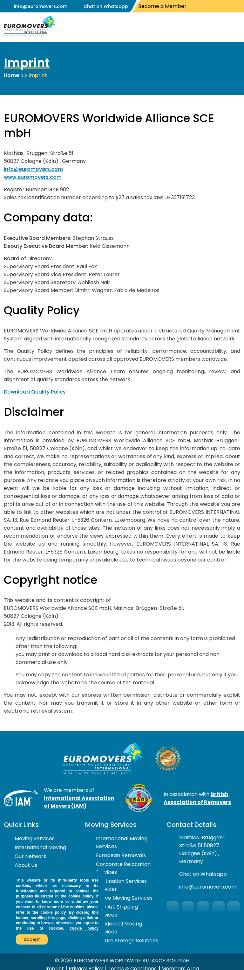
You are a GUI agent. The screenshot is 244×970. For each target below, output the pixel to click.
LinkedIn (237, 6)
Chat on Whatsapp (106, 6)
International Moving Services (121, 842)
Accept (32, 939)
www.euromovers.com (33, 177)
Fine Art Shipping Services (117, 910)
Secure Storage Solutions (127, 940)
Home (11, 75)
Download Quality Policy (35, 391)
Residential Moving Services (119, 927)
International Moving (40, 847)
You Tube (218, 6)
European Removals (121, 855)
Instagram (228, 6)
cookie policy (84, 928)
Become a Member (162, 6)
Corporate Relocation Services (123, 868)
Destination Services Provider (121, 885)
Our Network (30, 856)
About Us (26, 865)
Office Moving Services (124, 898)
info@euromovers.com (40, 6)
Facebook (200, 6)
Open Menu (233, 27)
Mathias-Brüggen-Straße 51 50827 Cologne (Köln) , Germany (202, 849)
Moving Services (35, 838)
